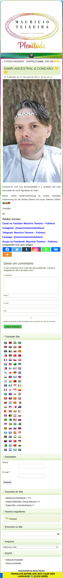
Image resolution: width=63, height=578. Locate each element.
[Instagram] (36, 249)
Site (5, 311)
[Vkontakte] (55, 249)
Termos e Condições (13, 563)
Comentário (8, 275)
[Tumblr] (26, 249)
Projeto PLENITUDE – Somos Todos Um (21, 501)
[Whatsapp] (46, 249)
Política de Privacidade (14, 560)
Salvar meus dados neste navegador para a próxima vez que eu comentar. (30, 321)
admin (49, 77)
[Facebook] (7, 249)
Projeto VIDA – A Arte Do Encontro (19, 505)
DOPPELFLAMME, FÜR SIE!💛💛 (42, 61)
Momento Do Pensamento (15, 498)
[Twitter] (17, 249)
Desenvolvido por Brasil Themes (31, 571)
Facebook (13, 519)
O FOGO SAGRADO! (14, 61)
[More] (7, 254)
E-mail (6, 303)
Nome (6, 295)
